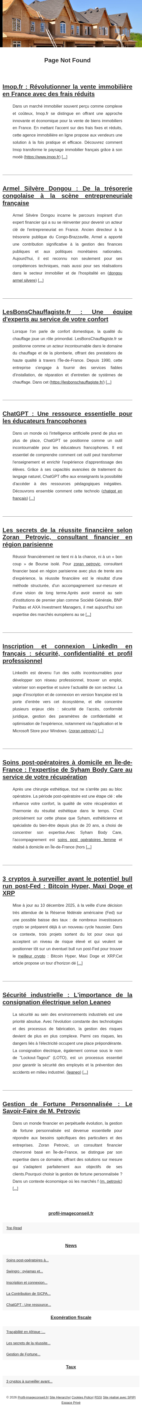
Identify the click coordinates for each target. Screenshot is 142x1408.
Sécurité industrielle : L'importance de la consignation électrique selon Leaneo (67, 998)
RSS (98, 1397)
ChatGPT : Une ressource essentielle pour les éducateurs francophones (67, 417)
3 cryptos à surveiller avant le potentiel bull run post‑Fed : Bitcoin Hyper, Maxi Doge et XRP (67, 886)
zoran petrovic (87, 564)
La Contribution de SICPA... (28, 1294)
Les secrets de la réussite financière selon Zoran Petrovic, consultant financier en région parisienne (67, 537)
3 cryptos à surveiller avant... (29, 1381)
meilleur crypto (31, 956)
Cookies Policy (82, 1397)
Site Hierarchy (60, 1397)
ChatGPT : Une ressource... (28, 1305)
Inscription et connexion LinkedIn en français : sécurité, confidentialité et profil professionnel (67, 653)
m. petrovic (111, 1181)
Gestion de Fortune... (23, 1354)
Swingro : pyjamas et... (24, 1271)
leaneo (74, 1072)
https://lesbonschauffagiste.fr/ (77, 382)
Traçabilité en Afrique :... (25, 1332)
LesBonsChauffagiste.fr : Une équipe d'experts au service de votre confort (67, 315)
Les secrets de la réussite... (28, 1343)
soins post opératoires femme (87, 840)
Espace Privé (71, 1402)
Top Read (14, 1228)
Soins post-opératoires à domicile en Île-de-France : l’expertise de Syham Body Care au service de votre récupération (67, 769)
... (64, 157)
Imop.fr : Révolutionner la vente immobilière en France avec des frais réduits (67, 90)
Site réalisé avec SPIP (119, 1397)
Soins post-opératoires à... (27, 1260)
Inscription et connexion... (26, 1283)
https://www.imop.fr (42, 157)
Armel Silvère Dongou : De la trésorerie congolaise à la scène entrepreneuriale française (67, 195)
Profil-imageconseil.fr (33, 1397)
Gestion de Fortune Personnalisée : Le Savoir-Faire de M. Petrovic (67, 1108)
